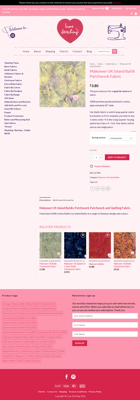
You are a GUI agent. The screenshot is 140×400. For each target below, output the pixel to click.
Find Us (64, 51)
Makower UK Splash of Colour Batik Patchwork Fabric (74, 266)
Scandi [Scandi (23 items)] (61, 351)
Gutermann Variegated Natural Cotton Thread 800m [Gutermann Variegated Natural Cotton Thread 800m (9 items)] (24, 337)
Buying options (99, 138)
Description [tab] (45, 200)
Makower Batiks (96, 264)
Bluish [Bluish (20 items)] (36, 304)
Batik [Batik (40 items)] (23, 304)
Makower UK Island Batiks (109, 177)
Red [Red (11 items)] (50, 346)
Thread (8, 126)
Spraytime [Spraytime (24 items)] (56, 356)
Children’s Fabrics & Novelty (13, 75)
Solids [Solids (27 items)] (30, 356)
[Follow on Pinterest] (135, 14)
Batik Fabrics (10, 70)
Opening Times (11, 63)
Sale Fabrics (10, 123)
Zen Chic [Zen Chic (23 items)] (36, 360)
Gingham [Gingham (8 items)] (22, 313)
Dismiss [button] (117, 2)
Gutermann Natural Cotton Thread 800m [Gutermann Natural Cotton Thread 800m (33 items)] (19, 332)
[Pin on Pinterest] (108, 188)
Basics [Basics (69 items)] (15, 304)
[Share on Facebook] (92, 188)
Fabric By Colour (12, 87)
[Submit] (114, 51)
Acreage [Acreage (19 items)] (6, 304)
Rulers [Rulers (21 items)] (38, 351)
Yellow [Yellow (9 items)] (27, 360)
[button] (100, 8)
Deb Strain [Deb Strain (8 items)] (36, 308)
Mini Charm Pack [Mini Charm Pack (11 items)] (23, 346)
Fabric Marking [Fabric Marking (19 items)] (49, 308)
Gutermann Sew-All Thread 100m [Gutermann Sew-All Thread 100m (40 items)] (52, 332)
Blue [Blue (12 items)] (29, 304)
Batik (96, 182)
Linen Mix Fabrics (12, 109)
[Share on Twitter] (97, 188)
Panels (7, 112)
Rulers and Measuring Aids (17, 119)
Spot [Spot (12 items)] (48, 356)
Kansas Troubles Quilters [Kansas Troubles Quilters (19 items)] (25, 341)
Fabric (100, 64)
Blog (89, 51)
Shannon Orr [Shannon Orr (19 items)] (20, 356)
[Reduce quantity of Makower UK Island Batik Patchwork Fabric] (91, 157)
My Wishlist (117, 8)
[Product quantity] (96, 157)
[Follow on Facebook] (131, 14)
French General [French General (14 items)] (9, 313)
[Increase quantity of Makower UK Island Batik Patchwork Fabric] (101, 157)
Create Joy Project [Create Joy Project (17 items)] (10, 308)
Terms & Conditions (78, 392)
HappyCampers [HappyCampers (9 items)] (54, 337)
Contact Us (52, 392)
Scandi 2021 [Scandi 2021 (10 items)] (8, 356)
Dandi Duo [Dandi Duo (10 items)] (24, 308)
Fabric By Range (12, 94)
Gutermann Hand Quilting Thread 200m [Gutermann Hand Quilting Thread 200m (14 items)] (19, 318)
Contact (77, 51)
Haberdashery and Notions (17, 102)
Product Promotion (13, 116)
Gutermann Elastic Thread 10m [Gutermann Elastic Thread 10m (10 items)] (49, 313)
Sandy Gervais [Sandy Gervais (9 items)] (50, 351)
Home (26, 51)
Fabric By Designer (13, 91)
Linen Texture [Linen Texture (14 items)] (8, 346)
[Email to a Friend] (103, 188)
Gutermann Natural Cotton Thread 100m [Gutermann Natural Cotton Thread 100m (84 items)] (19, 323)
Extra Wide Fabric (13, 84)
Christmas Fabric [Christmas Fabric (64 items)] (48, 304)
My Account (131, 8)
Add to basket (117, 157)
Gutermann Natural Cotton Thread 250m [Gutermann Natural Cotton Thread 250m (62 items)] (19, 327)
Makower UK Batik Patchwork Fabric (48, 265)
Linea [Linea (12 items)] (52, 341)
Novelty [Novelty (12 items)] (36, 346)
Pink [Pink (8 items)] (44, 346)
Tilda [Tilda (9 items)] (20, 360)
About (37, 51)
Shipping (50, 51)
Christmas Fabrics (13, 80)
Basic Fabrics (10, 66)
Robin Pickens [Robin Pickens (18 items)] (27, 351)
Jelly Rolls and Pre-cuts (15, 105)
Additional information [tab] (63, 200)
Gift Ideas (9, 98)
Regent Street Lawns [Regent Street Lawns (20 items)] (11, 351)
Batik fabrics (111, 64)
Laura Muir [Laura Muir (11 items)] (43, 341)
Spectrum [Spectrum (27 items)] (40, 356)
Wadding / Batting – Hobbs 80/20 (17, 132)
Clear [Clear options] (133, 131)
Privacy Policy (95, 392)
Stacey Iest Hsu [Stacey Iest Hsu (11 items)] (9, 360)
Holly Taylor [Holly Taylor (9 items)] (8, 341)
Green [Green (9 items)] (31, 313)
